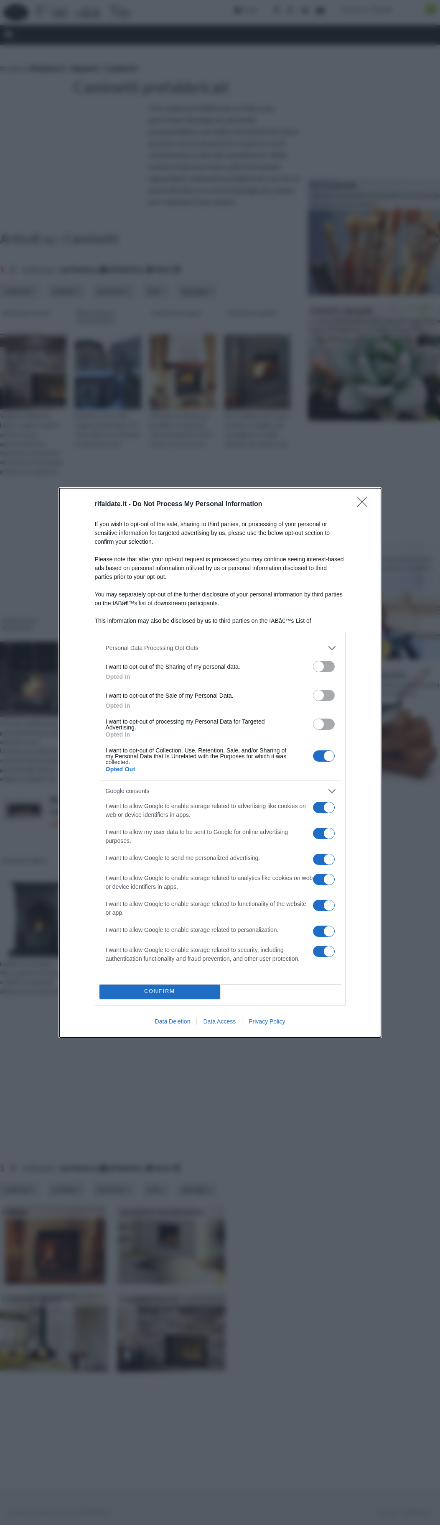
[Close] (365, 504)
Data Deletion (173, 1021)
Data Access (219, 1021)
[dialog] (220, 762)
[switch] (324, 666)
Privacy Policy (267, 1021)
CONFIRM (159, 991)
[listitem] (220, 648)
